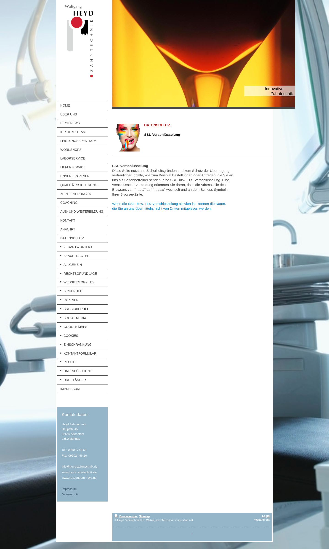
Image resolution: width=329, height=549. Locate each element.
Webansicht (262, 519)
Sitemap (144, 516)
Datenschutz (70, 494)
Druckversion (126, 516)
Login (266, 516)
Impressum (69, 489)
